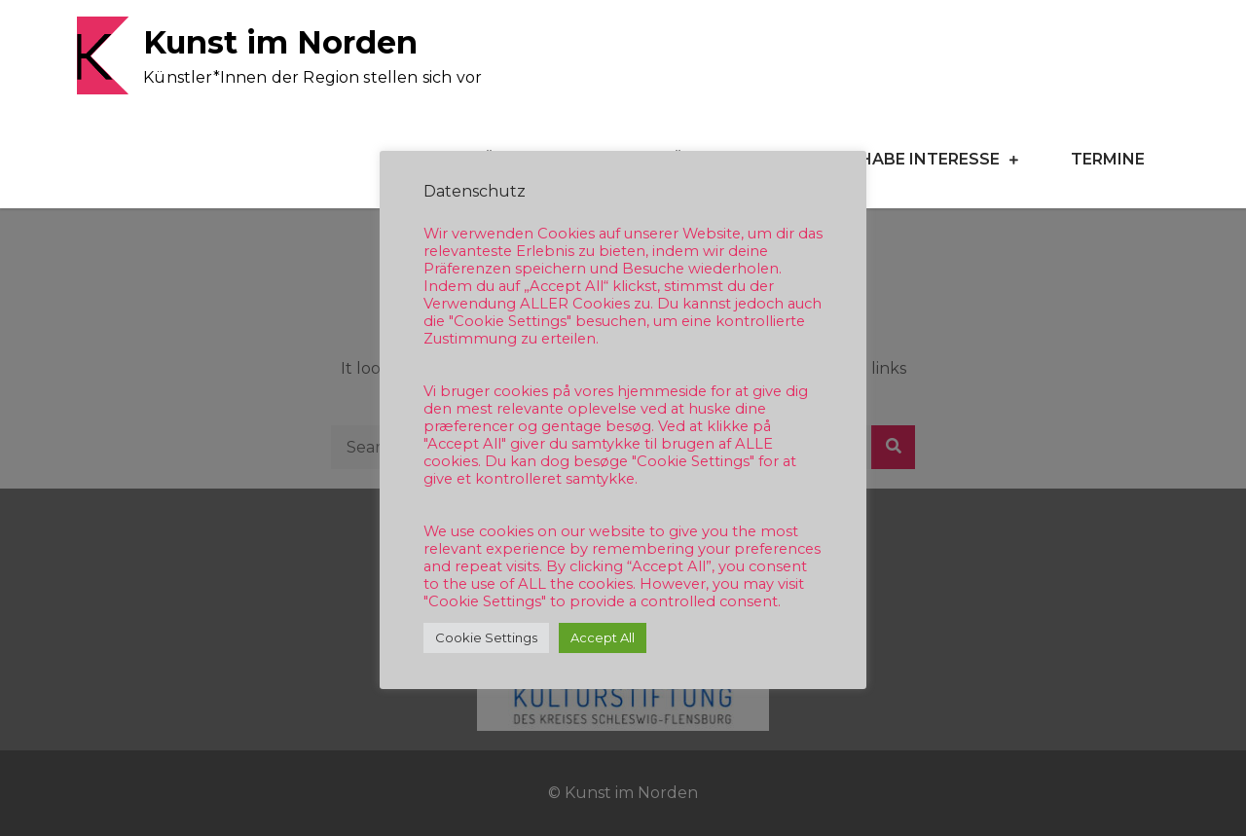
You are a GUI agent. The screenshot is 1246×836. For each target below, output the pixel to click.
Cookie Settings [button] (486, 637)
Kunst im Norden (280, 42)
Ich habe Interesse (913, 159)
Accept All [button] (602, 637)
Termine (1108, 159)
